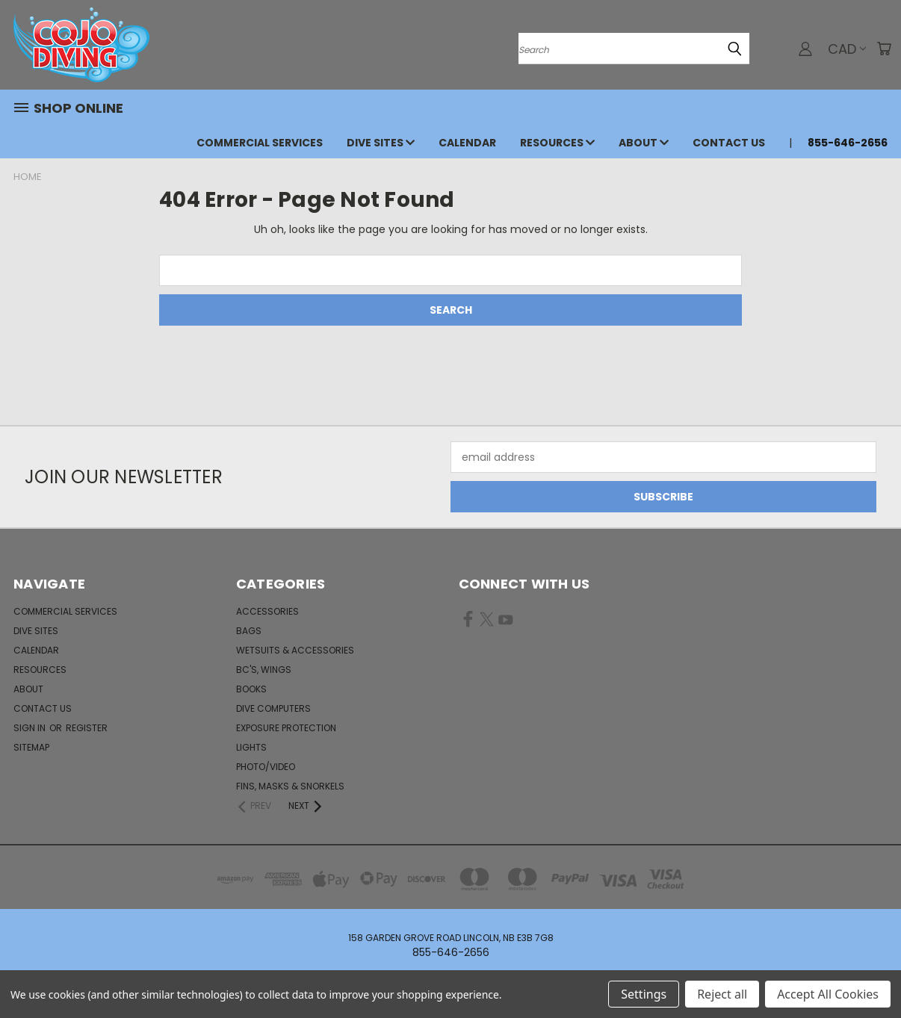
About (644, 142)
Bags (248, 630)
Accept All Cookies (828, 994)
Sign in (30, 727)
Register (87, 727)
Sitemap (31, 747)
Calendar (467, 142)
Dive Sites (381, 142)
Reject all (722, 994)
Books (251, 689)
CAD (847, 49)
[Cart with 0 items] (883, 48)
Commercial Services (259, 142)
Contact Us (729, 142)
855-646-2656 (848, 142)
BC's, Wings (263, 669)
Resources (557, 142)
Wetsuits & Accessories (295, 650)
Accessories (267, 611)
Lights (251, 747)
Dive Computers (273, 708)
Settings (643, 994)
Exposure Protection (286, 727)
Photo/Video (265, 766)
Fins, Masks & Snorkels (290, 786)
